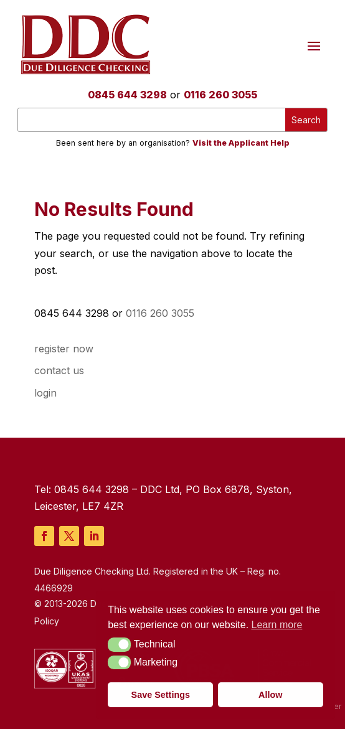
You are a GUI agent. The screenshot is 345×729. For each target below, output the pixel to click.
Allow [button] (270, 695)
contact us (59, 370)
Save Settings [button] (160, 695)
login (45, 393)
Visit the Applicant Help (241, 143)
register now (63, 348)
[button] (119, 644)
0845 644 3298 (127, 94)
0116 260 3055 (220, 94)
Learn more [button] (277, 624)
